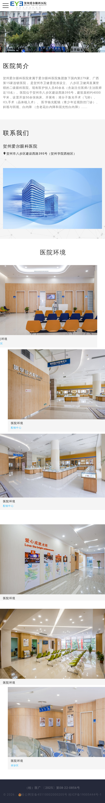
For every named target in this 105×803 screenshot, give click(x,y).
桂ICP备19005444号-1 (85, 794)
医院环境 (35, 423)
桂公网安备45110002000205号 (42, 794)
